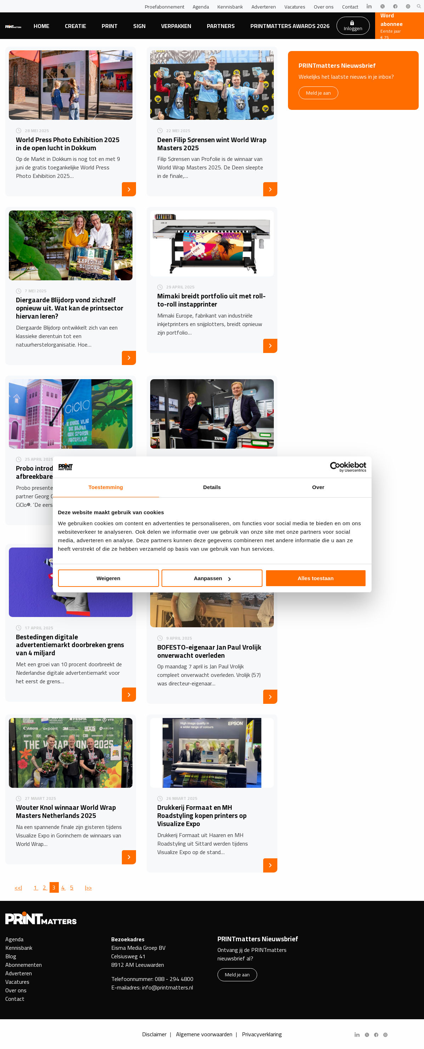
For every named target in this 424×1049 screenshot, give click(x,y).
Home (41, 26)
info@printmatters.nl (167, 987)
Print (110, 26)
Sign (139, 26)
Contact (350, 6)
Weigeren (108, 578)
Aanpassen (212, 578)
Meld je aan (318, 92)
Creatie (75, 26)
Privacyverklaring (262, 1034)
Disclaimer (154, 1034)
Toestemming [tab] (106, 487)
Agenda (201, 6)
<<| (18, 887)
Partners (221, 26)
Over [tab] (318, 487)
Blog (10, 956)
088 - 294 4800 (174, 979)
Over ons (324, 6)
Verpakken (176, 26)
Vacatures (294, 6)
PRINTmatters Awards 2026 (289, 26)
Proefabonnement (164, 6)
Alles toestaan (316, 578)
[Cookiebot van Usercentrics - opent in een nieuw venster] (335, 467)
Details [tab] (212, 487)
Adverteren (263, 6)
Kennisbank (230, 6)
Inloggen (353, 27)
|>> (88, 887)
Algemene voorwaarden (204, 1034)
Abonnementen (23, 964)
